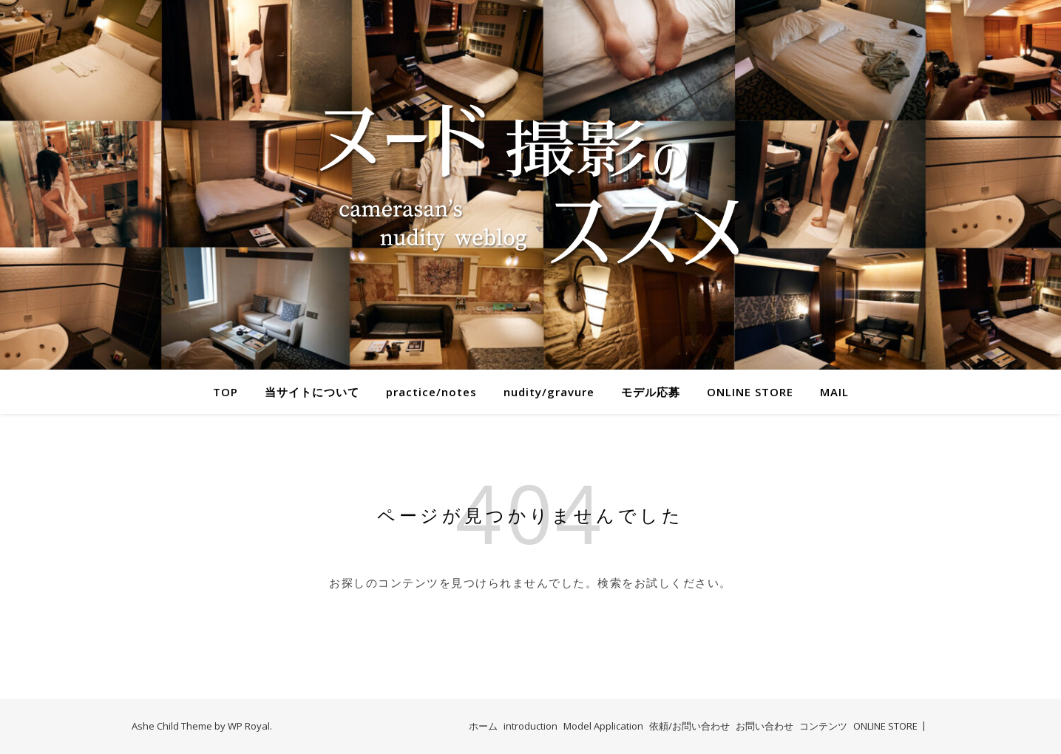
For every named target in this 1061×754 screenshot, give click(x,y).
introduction (530, 726)
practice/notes (431, 391)
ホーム (483, 726)
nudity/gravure (549, 391)
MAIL (834, 391)
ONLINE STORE (750, 391)
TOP (225, 391)
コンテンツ (823, 726)
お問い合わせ (764, 726)
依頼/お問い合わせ (689, 726)
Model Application (603, 726)
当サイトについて (312, 391)
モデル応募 (650, 391)
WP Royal (249, 726)
